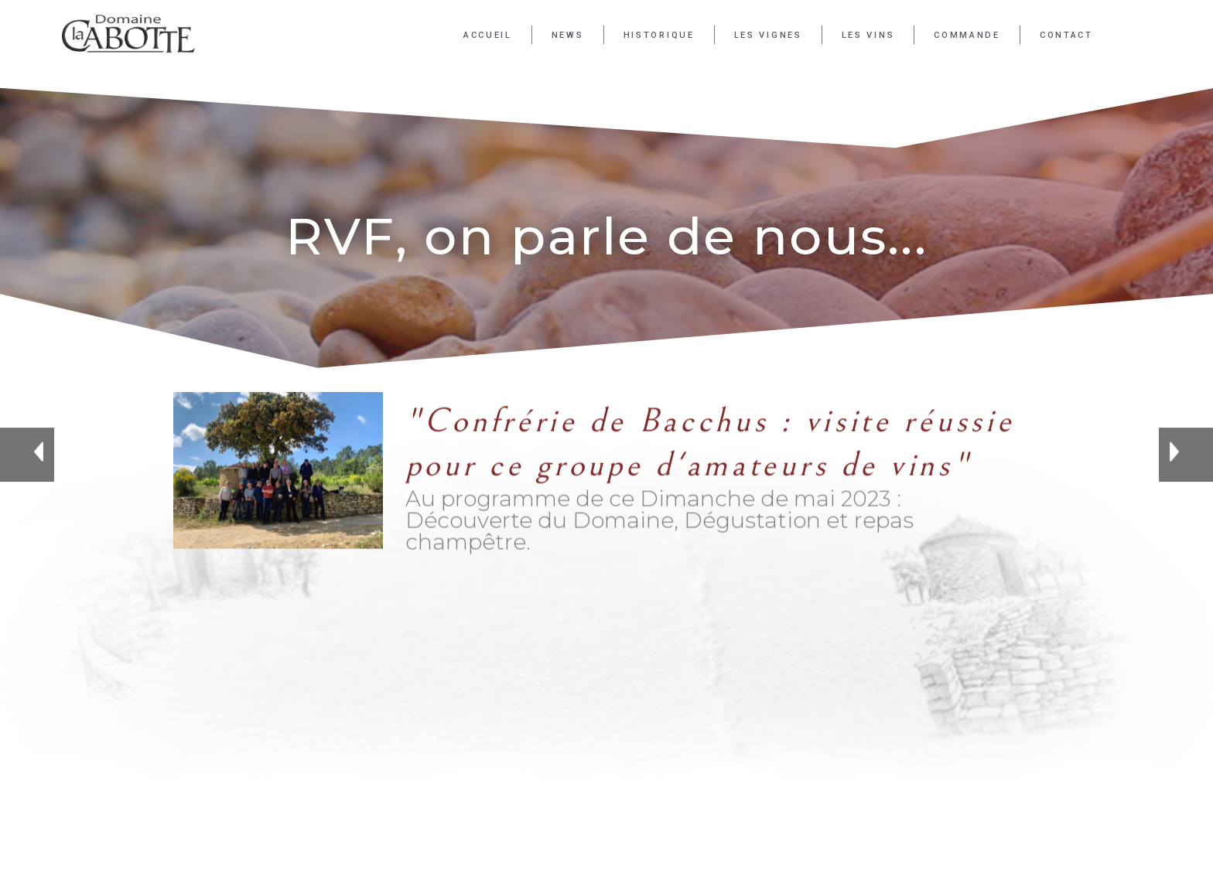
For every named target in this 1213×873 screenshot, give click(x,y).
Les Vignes (768, 35)
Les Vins (868, 35)
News (568, 35)
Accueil (487, 35)
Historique (659, 35)
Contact (1066, 35)
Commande (967, 35)
